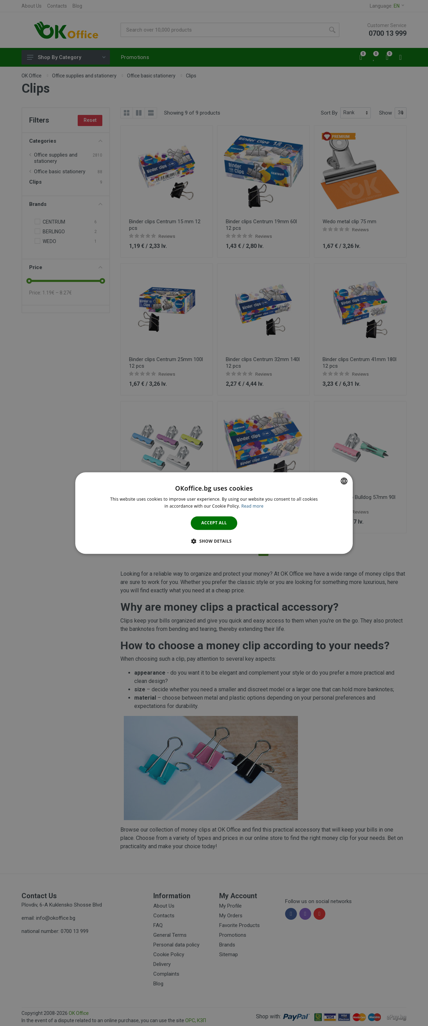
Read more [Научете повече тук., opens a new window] (252, 506)
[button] (214, 541)
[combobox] (344, 480)
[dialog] (214, 513)
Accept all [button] (214, 523)
